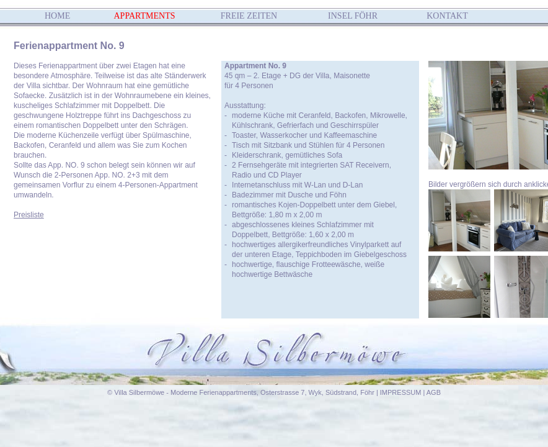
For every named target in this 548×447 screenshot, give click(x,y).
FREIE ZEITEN (249, 15)
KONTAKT (447, 15)
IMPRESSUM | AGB (410, 392)
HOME (57, 15)
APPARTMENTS (144, 15)
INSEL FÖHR (353, 15)
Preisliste (29, 214)
